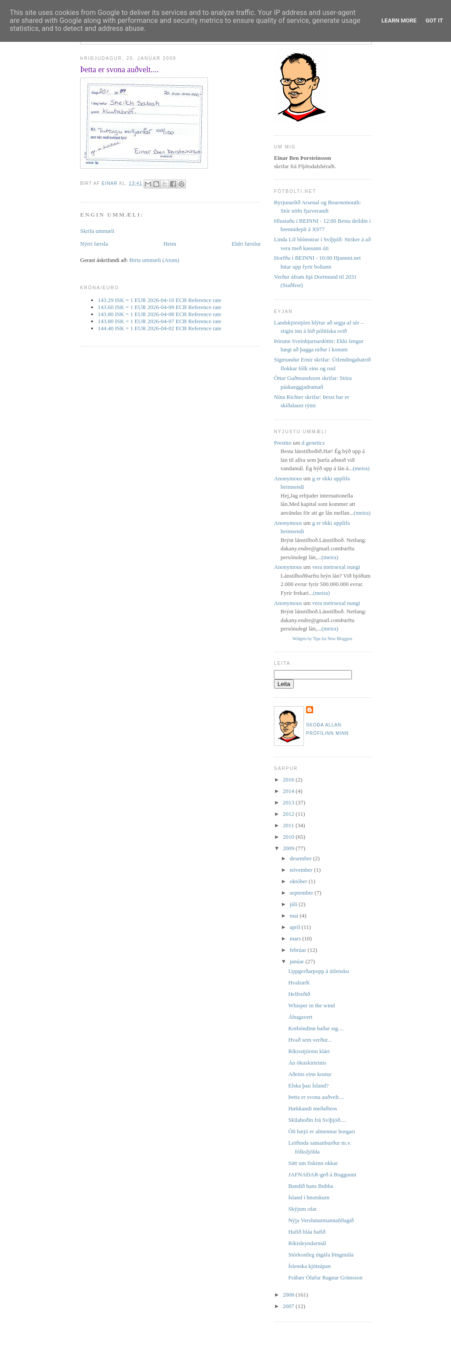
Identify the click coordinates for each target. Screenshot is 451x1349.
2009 (289, 848)
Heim (169, 243)
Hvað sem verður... (310, 1039)
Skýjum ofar (302, 1208)
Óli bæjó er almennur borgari (321, 1131)
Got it (434, 20)
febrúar (299, 950)
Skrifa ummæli (97, 231)
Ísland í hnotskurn (308, 1197)
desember (301, 858)
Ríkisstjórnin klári (308, 1051)
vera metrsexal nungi (336, 567)
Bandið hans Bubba (310, 1186)
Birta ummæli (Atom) (154, 260)
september (302, 892)
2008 (289, 1294)
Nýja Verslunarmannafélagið (321, 1220)
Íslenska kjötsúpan (309, 1266)
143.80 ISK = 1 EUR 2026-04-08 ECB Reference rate (160, 314)
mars (296, 938)
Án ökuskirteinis (307, 1062)
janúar (298, 961)
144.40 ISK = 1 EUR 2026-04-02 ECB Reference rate (160, 328)
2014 (289, 791)
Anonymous (288, 478)
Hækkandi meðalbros (312, 1108)
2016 (289, 779)
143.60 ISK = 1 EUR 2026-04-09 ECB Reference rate (160, 307)
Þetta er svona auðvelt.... (316, 1097)
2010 (289, 836)
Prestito (283, 442)
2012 (289, 814)
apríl (296, 927)
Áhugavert (300, 1017)
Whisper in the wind (311, 1005)
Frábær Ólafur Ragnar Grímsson (325, 1277)
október (299, 881)
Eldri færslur (246, 243)
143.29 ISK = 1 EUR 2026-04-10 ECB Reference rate (160, 300)
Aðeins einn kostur (309, 1074)
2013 (289, 802)
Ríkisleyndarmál (307, 1243)
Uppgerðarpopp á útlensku (318, 971)
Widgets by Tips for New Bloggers (322, 638)
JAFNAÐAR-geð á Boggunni (322, 1174)
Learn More (399, 20)
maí (295, 915)
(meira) (361, 468)
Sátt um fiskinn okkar (312, 1163)
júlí (294, 904)
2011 (289, 825)
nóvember (302, 869)
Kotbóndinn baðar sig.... (316, 1028)
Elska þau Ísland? (308, 1085)
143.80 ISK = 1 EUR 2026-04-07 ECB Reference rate (160, 321)
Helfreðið (299, 994)
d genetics (313, 442)
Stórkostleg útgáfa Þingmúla (320, 1254)
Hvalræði (298, 982)
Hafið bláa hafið (306, 1231)
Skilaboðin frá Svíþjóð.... (317, 1120)
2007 (289, 1306)
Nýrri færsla (94, 243)
